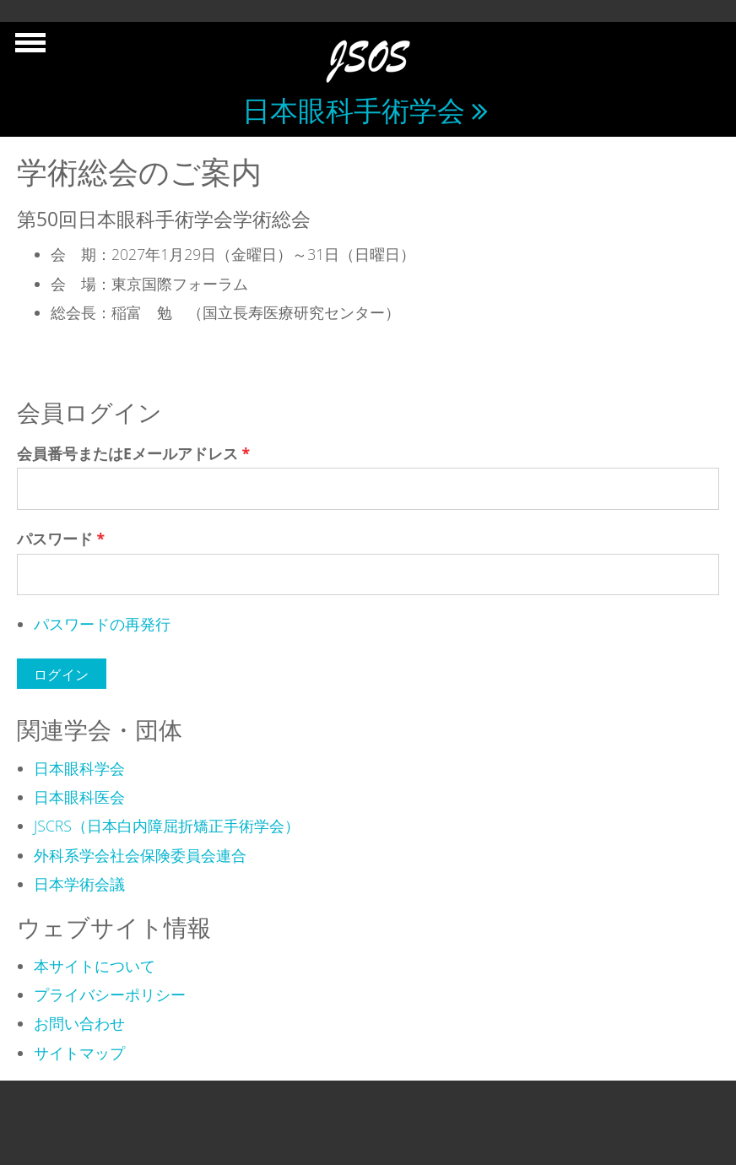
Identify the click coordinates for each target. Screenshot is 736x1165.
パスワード (61, 538)
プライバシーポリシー (110, 994)
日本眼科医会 (79, 797)
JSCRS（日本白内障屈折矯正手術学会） (167, 826)
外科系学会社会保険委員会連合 (140, 855)
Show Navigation (27, 47)
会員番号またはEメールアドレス (133, 453)
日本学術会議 (79, 884)
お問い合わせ (79, 1023)
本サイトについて (94, 966)
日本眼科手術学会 (353, 109)
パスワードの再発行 (102, 624)
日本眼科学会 (79, 768)
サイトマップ (79, 1053)
